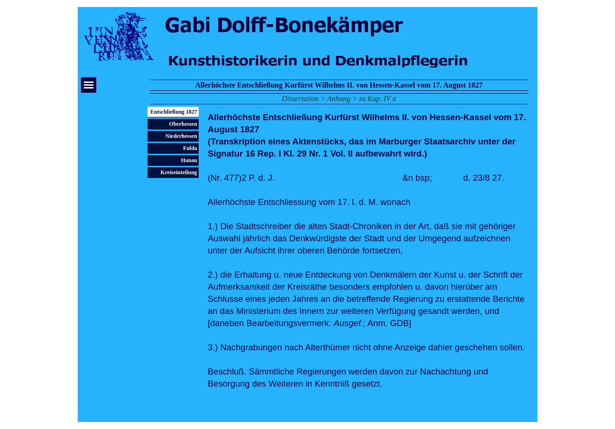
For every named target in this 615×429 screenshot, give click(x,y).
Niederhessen (181, 136)
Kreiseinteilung (178, 172)
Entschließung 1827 (173, 112)
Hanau (189, 160)
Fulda (190, 148)
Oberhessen (183, 124)
